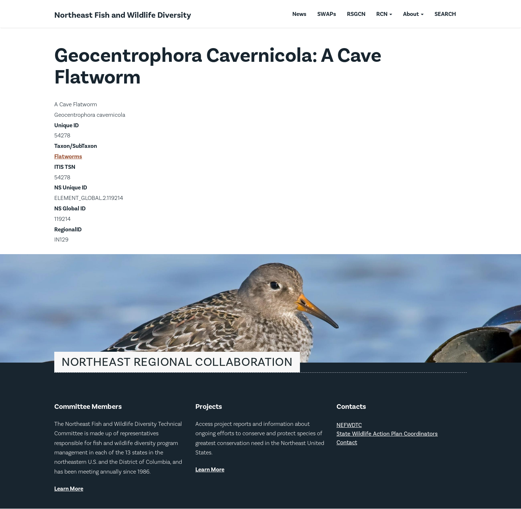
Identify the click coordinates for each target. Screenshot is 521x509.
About (413, 14)
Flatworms (68, 156)
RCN (384, 14)
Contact (346, 442)
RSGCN (356, 14)
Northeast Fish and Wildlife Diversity (122, 15)
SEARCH (445, 14)
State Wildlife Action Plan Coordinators (387, 434)
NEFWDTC (349, 425)
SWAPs (326, 14)
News (299, 14)
